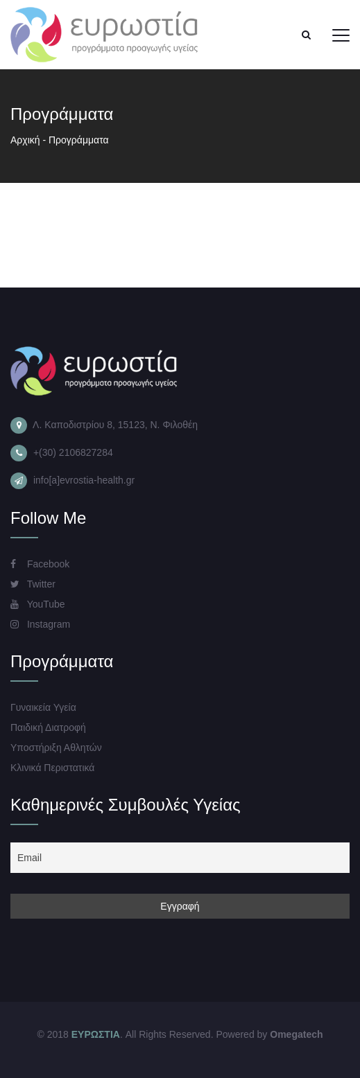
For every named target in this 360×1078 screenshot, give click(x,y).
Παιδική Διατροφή (48, 727)
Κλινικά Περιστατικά (52, 767)
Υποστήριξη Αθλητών (56, 747)
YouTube (37, 604)
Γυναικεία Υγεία (43, 707)
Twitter (32, 584)
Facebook (39, 563)
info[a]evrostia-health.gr (84, 480)
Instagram (40, 624)
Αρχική (25, 139)
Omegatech (296, 1034)
